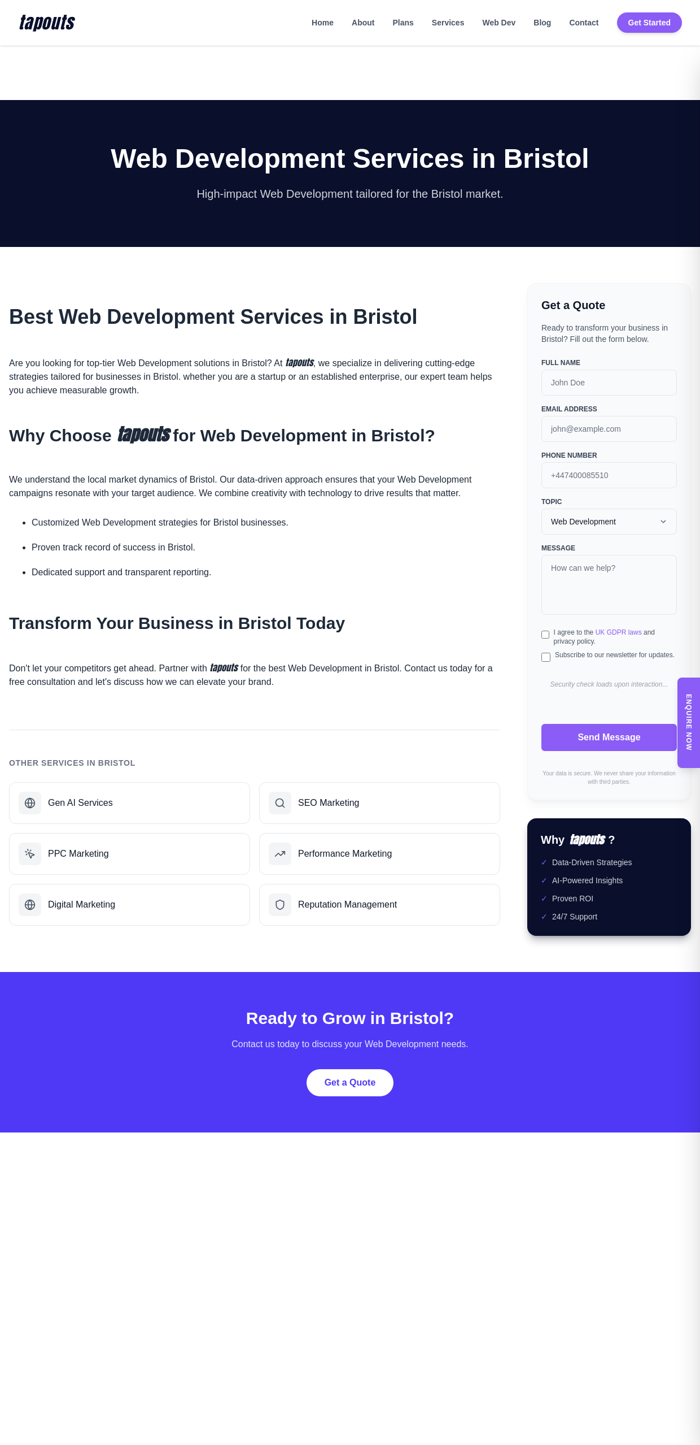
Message (558, 548)
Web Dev (498, 22)
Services (448, 22)
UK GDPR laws (619, 632)
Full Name (560, 363)
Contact (583, 22)
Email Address (569, 409)
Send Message (609, 737)
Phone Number (569, 455)
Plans (402, 22)
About (363, 22)
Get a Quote (350, 1082)
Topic (551, 502)
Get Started (649, 22)
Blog (542, 22)
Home (323, 22)
